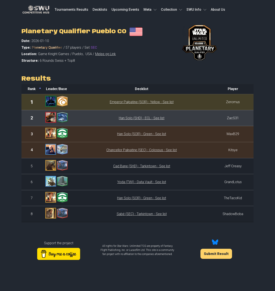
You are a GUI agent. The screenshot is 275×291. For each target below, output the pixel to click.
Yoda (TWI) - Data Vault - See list (141, 182)
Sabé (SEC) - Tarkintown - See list (142, 214)
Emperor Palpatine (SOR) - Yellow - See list (142, 102)
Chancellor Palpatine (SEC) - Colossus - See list (141, 150)
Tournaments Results (71, 10)
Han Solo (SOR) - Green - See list (141, 134)
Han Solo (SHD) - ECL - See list (141, 118)
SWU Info (196, 10)
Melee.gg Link (105, 54)
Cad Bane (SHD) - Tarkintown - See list (141, 166)
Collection (171, 10)
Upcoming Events (125, 10)
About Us (218, 10)
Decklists (100, 10)
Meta (150, 10)
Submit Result (216, 254)
